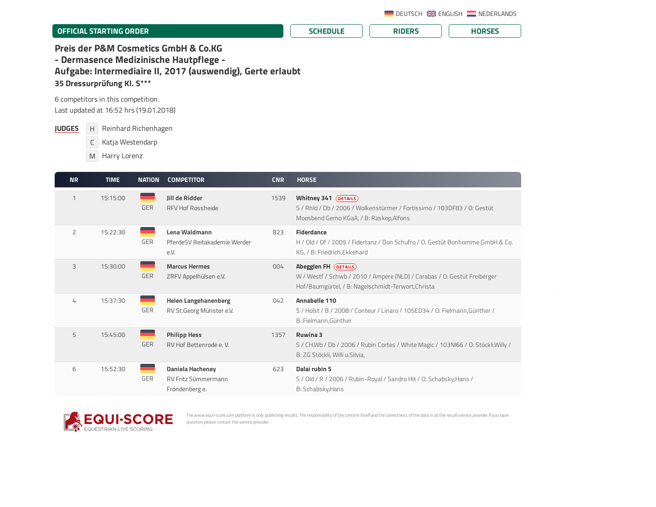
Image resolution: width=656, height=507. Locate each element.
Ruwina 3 (310, 335)
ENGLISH (450, 14)
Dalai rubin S (314, 369)
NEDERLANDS (497, 14)
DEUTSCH (409, 14)
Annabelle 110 (317, 300)
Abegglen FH (327, 266)
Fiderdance (312, 232)
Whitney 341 (328, 198)
